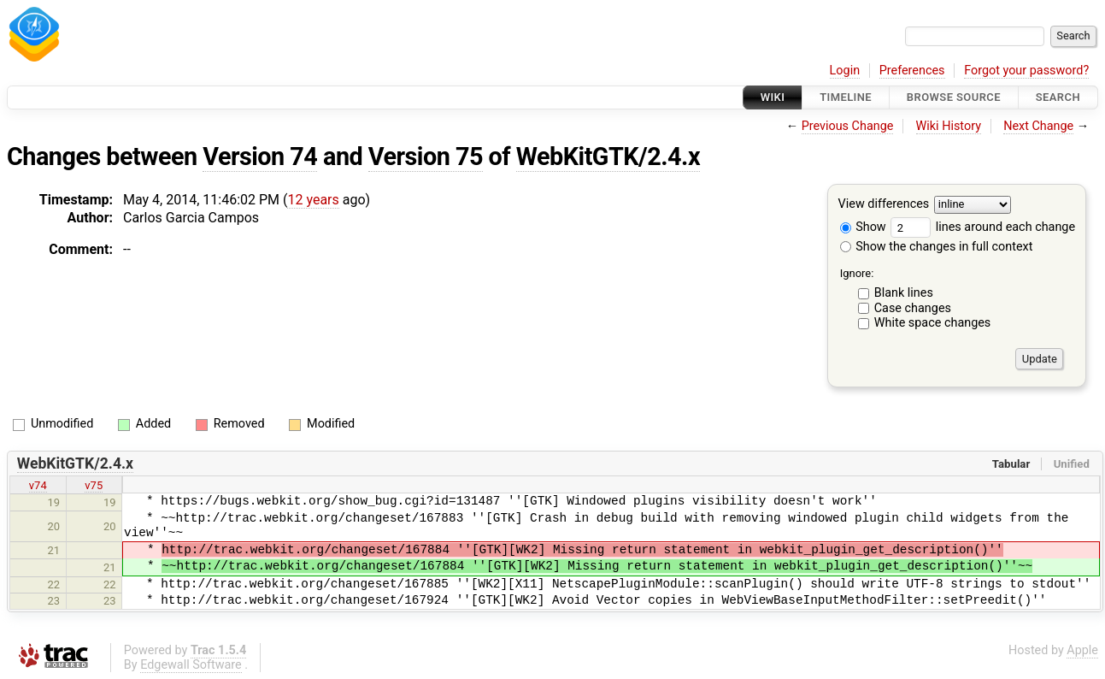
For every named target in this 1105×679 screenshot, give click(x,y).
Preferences (912, 70)
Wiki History (948, 126)
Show (863, 227)
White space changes (932, 323)
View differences (884, 205)
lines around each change (982, 227)
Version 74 (260, 156)
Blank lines (903, 293)
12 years (312, 200)
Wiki (773, 97)
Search (1058, 97)
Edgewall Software (191, 665)
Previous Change (848, 126)
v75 (94, 485)
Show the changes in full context (936, 246)
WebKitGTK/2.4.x (608, 156)
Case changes (912, 308)
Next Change (1038, 126)
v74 (38, 485)
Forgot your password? (1026, 70)
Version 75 (425, 156)
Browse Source (954, 97)
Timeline (846, 97)
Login (845, 70)
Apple (1082, 650)
